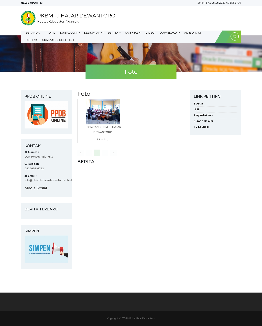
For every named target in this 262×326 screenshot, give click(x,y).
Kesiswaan (92, 32)
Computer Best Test (58, 40)
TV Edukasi (201, 126)
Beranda (32, 32)
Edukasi (199, 103)
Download (168, 32)
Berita (113, 32)
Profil (50, 32)
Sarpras (131, 32)
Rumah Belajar (203, 121)
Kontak (31, 40)
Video (150, 32)
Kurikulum (68, 32)
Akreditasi (192, 32)
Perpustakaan (203, 115)
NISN (197, 109)
